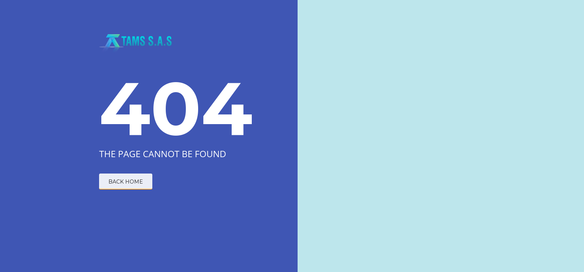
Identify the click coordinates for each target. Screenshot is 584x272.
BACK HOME (125, 181)
